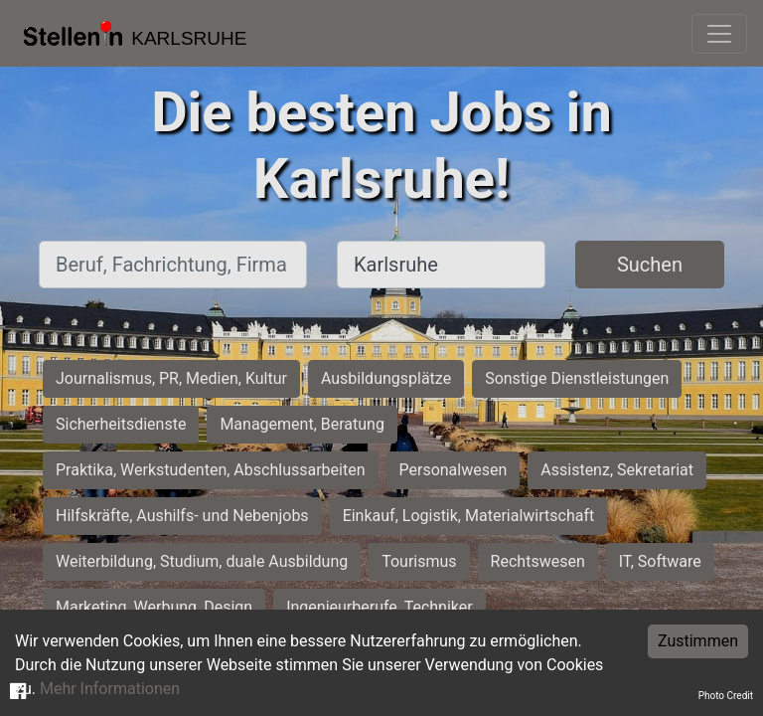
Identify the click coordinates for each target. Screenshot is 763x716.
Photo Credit (725, 695)
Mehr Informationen (110, 688)
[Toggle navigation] (719, 34)
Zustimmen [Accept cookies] (698, 640)
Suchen (650, 264)
